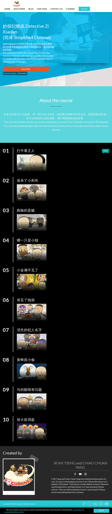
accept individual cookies (14, 512)
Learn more (77, 510)
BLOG (31, 9)
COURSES (70, 9)
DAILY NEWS (19, 9)
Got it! (101, 511)
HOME (7, 9)
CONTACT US (56, 9)
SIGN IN (84, 9)
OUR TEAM (42, 9)
